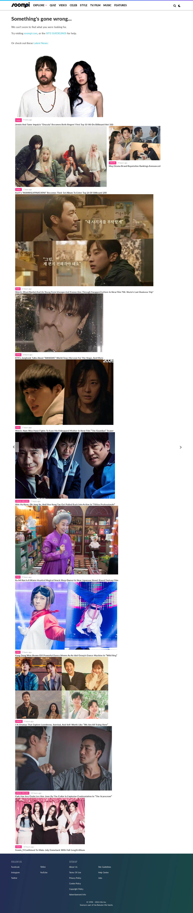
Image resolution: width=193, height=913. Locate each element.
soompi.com (30, 33)
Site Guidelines (104, 867)
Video (63, 5)
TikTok (43, 867)
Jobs (100, 878)
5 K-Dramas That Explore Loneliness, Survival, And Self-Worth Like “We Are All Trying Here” (61, 724)
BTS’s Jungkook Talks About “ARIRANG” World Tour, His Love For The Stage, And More (59, 357)
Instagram (15, 872)
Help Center (103, 872)
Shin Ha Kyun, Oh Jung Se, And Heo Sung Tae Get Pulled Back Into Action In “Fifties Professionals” (65, 504)
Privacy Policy (75, 878)
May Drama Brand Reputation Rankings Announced (134, 166)
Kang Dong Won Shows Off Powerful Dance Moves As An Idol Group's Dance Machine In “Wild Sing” (66, 655)
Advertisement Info (77, 894)
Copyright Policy (76, 889)
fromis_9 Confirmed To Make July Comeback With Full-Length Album (50, 850)
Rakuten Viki (102, 905)
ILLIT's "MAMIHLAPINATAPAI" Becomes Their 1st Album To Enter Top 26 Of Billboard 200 (61, 192)
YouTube (43, 872)
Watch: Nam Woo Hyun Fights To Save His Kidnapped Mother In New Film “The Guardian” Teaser (64, 430)
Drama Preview (22, 501)
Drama (112, 163)
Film (18, 289)
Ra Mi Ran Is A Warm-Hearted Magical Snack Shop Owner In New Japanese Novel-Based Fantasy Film (66, 580)
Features (120, 5)
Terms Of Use (75, 872)
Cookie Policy (75, 883)
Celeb (73, 5)
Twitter (14, 878)
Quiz (53, 5)
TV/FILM (95, 5)
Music (107, 5)
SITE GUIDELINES (56, 33)
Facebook (15, 867)
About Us (73, 867)
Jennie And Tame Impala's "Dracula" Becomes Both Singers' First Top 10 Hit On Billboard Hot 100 (64, 124)
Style (83, 5)
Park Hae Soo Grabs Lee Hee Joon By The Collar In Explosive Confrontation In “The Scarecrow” (63, 796)
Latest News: (41, 43)
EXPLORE (38, 5)
